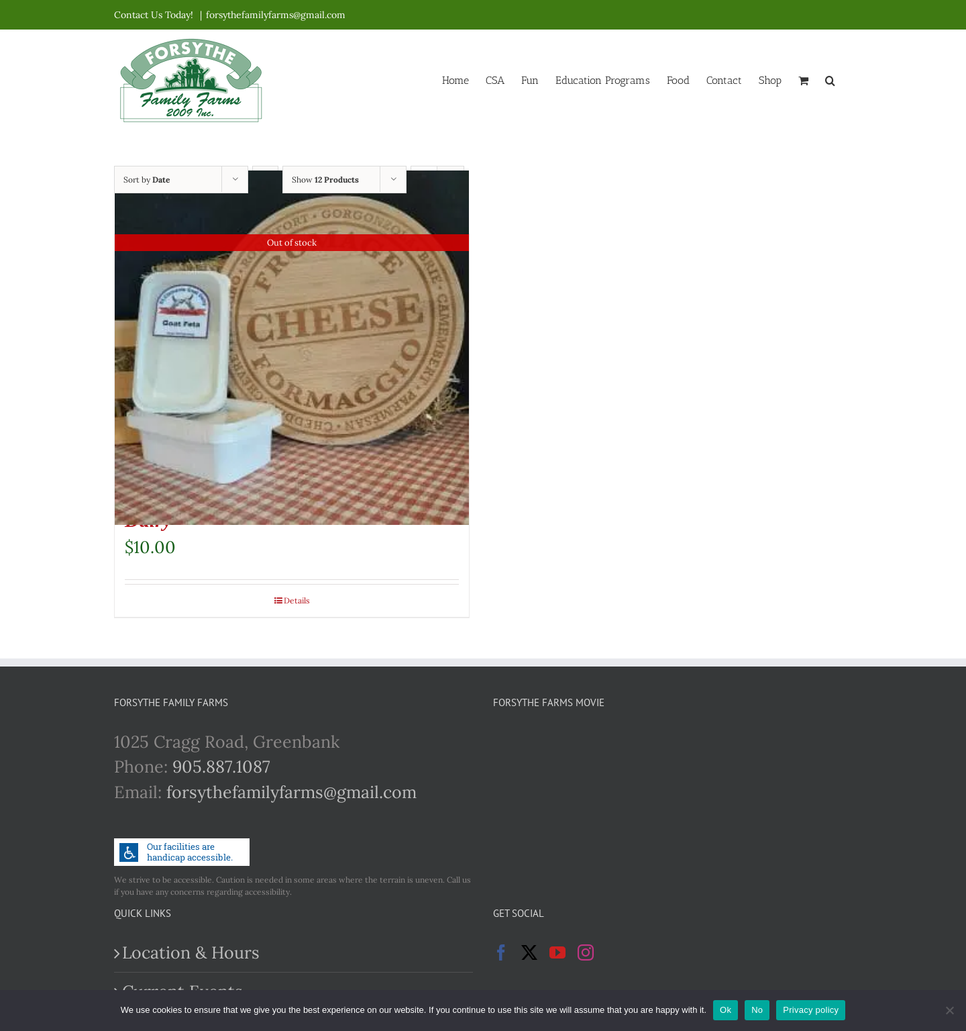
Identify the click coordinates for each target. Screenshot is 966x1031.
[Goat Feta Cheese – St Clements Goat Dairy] (292, 347)
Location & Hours (191, 952)
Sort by (146, 180)
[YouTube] (557, 952)
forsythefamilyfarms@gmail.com (275, 15)
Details (297, 600)
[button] (830, 79)
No (757, 1010)
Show (325, 180)
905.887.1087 (221, 766)
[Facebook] (501, 952)
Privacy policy (811, 1010)
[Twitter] (529, 952)
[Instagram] (586, 952)
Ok (725, 1010)
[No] (949, 1010)
